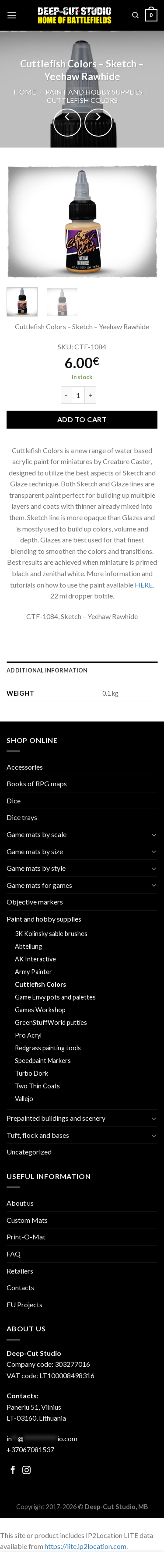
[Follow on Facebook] (13, 1470)
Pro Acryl (28, 1035)
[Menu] (12, 15)
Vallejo (24, 1098)
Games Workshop (40, 1010)
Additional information (47, 670)
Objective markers (35, 901)
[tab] (82, 670)
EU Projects (24, 1304)
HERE (144, 585)
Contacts (20, 1287)
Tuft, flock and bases (38, 1135)
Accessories (25, 767)
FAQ (14, 1253)
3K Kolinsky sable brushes (51, 933)
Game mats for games (39, 885)
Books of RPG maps (37, 783)
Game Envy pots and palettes (55, 997)
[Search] (135, 15)
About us (20, 1203)
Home (25, 92)
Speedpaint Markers (43, 1060)
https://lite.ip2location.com (85, 1546)
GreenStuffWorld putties (51, 1022)
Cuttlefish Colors (82, 100)
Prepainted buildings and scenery (56, 1118)
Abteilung (28, 946)
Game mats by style (36, 868)
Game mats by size (35, 851)
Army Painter (33, 971)
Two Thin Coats (37, 1086)
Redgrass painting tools (48, 1048)
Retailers (20, 1271)
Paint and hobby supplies (94, 92)
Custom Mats (27, 1220)
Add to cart (82, 419)
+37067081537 (30, 1449)
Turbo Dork (31, 1073)
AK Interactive (35, 959)
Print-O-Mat (26, 1236)
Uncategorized (29, 1151)
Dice (14, 800)
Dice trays (22, 817)
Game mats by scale (36, 834)
